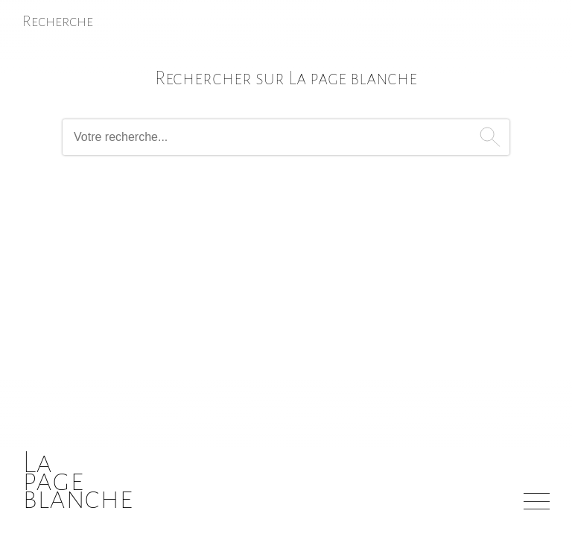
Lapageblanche (77, 480)
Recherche (57, 21)
